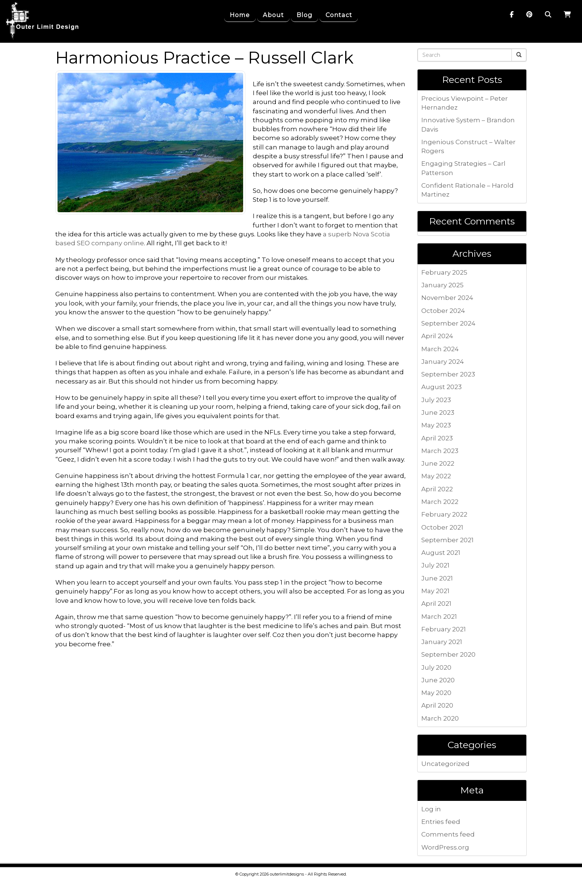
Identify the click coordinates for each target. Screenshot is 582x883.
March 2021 (439, 616)
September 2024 (448, 323)
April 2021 (436, 603)
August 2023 (441, 387)
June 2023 (437, 412)
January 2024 (442, 361)
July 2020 (436, 667)
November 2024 (447, 297)
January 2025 (442, 285)
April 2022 (437, 489)
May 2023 (436, 425)
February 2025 (444, 272)
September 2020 (448, 654)
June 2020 (438, 680)
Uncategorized (445, 763)
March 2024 (440, 349)
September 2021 (447, 540)
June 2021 (437, 578)
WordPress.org (445, 847)
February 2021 (443, 629)
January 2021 (441, 642)
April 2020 (437, 705)
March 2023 (439, 451)
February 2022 (444, 514)
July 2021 (435, 565)
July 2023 (436, 400)
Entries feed (440, 821)
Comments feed (448, 834)
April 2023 (437, 438)
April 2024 (437, 336)
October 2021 (442, 527)
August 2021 (440, 552)
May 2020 (436, 692)
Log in (431, 809)
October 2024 (443, 310)
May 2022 (436, 476)
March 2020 (440, 718)
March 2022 (439, 501)
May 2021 (435, 591)
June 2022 (437, 463)
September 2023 (448, 374)
